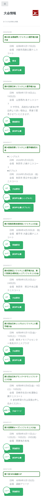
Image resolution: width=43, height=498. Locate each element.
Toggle (5, 4)
